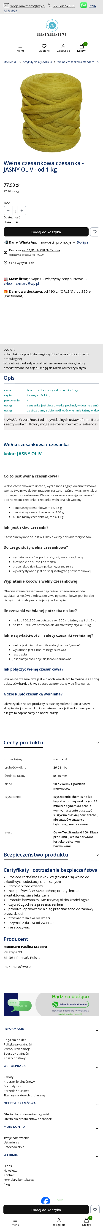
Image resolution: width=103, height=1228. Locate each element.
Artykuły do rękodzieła (37, 62)
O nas (8, 1166)
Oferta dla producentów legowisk (27, 1114)
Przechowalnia (14, 1147)
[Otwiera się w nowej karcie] (60, 1200)
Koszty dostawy (15, 1058)
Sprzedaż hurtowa (16, 1091)
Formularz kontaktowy (19, 1180)
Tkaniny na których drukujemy (25, 1095)
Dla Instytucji (12, 1086)
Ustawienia (11, 1142)
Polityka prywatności (18, 1044)
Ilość (7, 203)
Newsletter (11, 1170)
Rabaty (9, 1077)
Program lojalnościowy (19, 1081)
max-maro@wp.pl (17, 966)
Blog (7, 1184)
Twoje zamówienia (17, 1138)
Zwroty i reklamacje (17, 1049)
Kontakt (9, 1175)
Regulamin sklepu (16, 1040)
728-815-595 (64, 6)
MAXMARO (10, 62)
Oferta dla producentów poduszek (28, 1119)
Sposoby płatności (16, 1053)
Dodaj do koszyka (46, 232)
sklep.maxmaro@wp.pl (27, 6)
